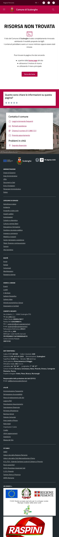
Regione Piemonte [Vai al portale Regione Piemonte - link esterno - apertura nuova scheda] (8, 3)
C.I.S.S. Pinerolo (8, 471)
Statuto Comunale (9, 417)
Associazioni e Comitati (11, 306)
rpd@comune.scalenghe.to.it (17, 381)
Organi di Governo (9, 172)
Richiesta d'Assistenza (10, 410)
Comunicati (7, 268)
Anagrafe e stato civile (10, 210)
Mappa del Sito (8, 440)
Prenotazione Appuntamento (13, 404)
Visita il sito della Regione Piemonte (15, 455)
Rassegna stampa (9, 274)
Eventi (5, 286)
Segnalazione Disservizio (11, 407)
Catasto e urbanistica (10, 220)
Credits (5, 430)
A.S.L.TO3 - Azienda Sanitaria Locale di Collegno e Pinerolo (23, 461)
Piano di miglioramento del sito (13, 397)
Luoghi (5, 289)
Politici (5, 192)
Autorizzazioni (8, 217)
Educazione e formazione (11, 227)
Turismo (5, 246)
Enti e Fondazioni (9, 185)
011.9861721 (10, 316)
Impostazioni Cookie (10, 427)
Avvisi (5, 261)
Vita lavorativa (8, 249)
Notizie (5, 265)
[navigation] (4, 9)
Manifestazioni (8, 271)
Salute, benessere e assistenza (13, 240)
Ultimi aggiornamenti (10, 433)
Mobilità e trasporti (9, 236)
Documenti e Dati (9, 182)
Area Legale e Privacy (10, 420)
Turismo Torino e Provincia (12, 474)
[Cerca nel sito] (53, 9)
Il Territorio (6, 293)
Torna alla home (29, 74)
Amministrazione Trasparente (13, 391)
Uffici (5, 179)
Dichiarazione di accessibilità (12, 394)
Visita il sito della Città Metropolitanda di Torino (19, 458)
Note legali (7, 423)
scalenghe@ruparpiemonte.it (17, 326)
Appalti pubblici (8, 214)
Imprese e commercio (10, 233)
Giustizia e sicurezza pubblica (13, 230)
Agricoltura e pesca (9, 204)
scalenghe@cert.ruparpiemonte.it (19, 324)
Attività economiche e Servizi (13, 302)
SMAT (5, 452)
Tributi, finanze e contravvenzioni (14, 243)
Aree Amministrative (10, 176)
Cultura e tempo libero (10, 223)
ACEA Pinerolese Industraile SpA (14, 468)
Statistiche (7, 436)
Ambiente (6, 207)
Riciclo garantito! (9, 465)
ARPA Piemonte (8, 478)
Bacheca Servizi (8, 414)
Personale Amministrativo (12, 189)
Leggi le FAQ (7, 401)
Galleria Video (7, 299)
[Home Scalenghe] (23, 9)
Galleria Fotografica (9, 296)
